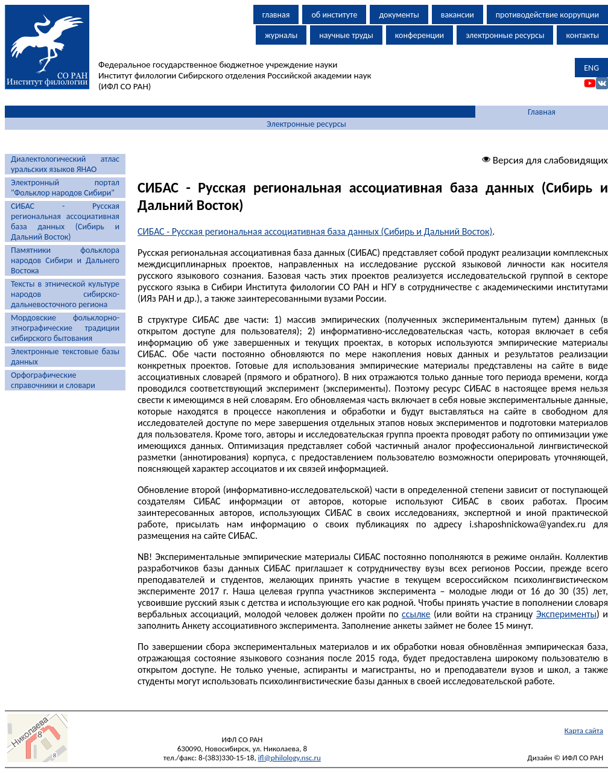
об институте (334, 15)
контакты (582, 35)
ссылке (416, 614)
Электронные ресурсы (306, 124)
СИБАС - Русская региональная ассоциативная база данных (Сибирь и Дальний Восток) (65, 221)
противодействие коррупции (547, 15)
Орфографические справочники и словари (53, 380)
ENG (591, 68)
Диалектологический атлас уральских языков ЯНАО (65, 164)
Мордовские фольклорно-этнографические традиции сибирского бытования (65, 328)
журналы (281, 35)
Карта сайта (584, 730)
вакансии (457, 15)
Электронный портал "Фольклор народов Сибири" (65, 187)
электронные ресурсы (505, 35)
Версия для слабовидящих (545, 160)
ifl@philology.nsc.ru (289, 757)
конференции (419, 35)
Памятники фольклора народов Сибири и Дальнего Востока (65, 260)
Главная (542, 112)
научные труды (346, 35)
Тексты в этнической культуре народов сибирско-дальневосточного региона (65, 294)
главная (276, 15)
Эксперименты (566, 614)
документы (399, 15)
